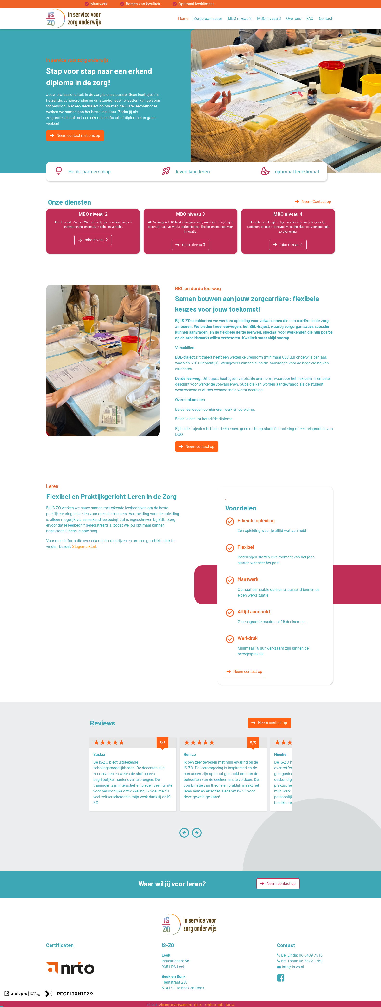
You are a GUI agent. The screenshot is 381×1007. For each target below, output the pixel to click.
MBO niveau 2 (240, 18)
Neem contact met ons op (78, 135)
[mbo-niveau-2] (93, 240)
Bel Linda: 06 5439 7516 (300, 955)
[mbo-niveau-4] (288, 245)
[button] (184, 835)
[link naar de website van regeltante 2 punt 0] (69, 994)
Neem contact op (199, 446)
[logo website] (75, 18)
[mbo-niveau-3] (190, 245)
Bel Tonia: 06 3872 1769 (300, 961)
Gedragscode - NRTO (219, 1005)
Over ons (293, 18)
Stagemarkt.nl (84, 546)
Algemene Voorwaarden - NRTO (180, 1005)
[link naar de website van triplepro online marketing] (22, 994)
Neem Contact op (316, 201)
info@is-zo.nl (290, 967)
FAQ (309, 18)
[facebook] (281, 979)
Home (183, 18)
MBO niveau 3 (269, 18)
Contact (325, 18)
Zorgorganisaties (208, 18)
